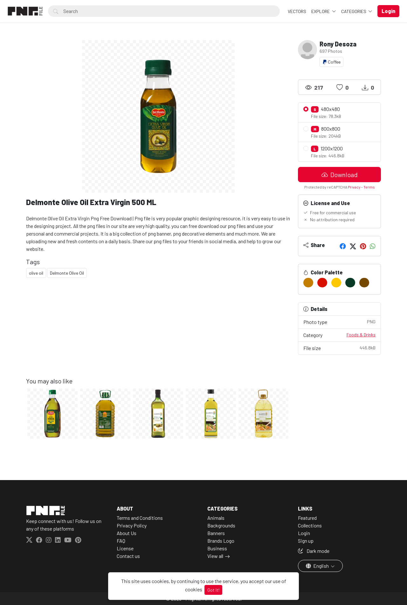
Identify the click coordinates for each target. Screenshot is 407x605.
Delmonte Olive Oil (67, 273)
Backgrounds (221, 525)
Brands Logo (220, 541)
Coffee (331, 62)
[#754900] (364, 282)
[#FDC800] (336, 282)
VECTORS (297, 11)
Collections (310, 525)
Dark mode (313, 551)
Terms (369, 187)
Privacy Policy (132, 525)
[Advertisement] (158, 332)
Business (217, 548)
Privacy (354, 187)
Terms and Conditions (140, 518)
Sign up (306, 541)
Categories (354, 11)
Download (339, 174)
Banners (216, 533)
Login (304, 533)
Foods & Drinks (361, 334)
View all (215, 556)
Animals (215, 518)
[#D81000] (322, 282)
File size (339, 347)
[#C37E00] (308, 282)
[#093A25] (350, 282)
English (318, 566)
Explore (321, 11)
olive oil (36, 273)
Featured (307, 518)
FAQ (121, 541)
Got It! (213, 590)
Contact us (128, 556)
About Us (126, 533)
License (125, 548)
